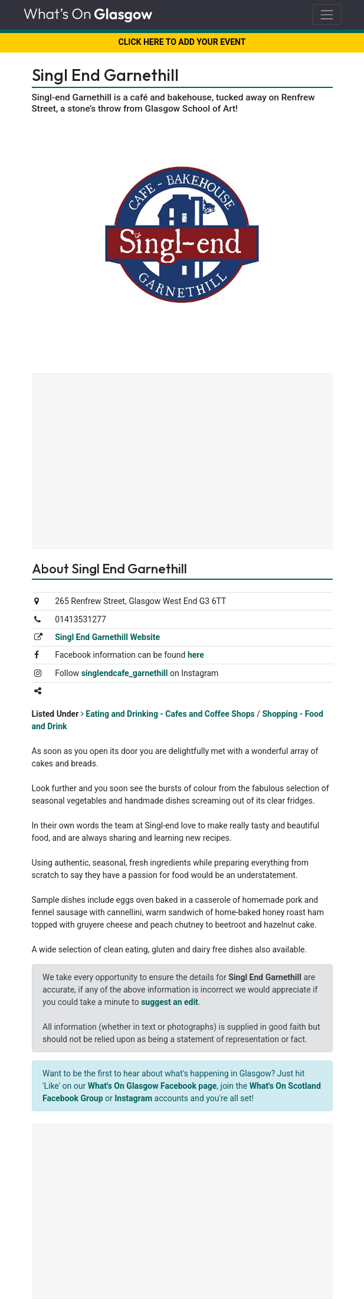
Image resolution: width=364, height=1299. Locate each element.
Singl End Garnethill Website (107, 637)
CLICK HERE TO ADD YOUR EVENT (182, 42)
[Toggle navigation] (326, 14)
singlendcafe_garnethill (124, 673)
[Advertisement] (182, 462)
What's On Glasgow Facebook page (152, 1086)
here (196, 655)
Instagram (133, 1098)
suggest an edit (169, 1002)
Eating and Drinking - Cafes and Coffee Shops (170, 714)
